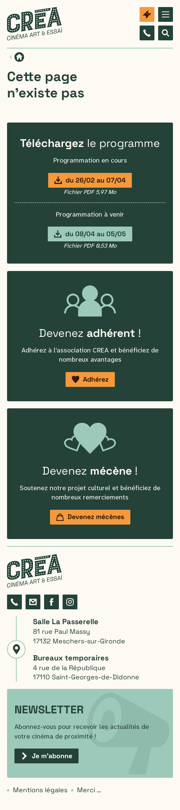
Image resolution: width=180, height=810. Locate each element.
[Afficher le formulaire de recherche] (165, 33)
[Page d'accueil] (19, 57)
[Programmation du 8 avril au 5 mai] (90, 234)
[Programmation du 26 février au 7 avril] (90, 180)
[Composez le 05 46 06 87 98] (147, 33)
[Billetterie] (147, 14)
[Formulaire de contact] (33, 602)
